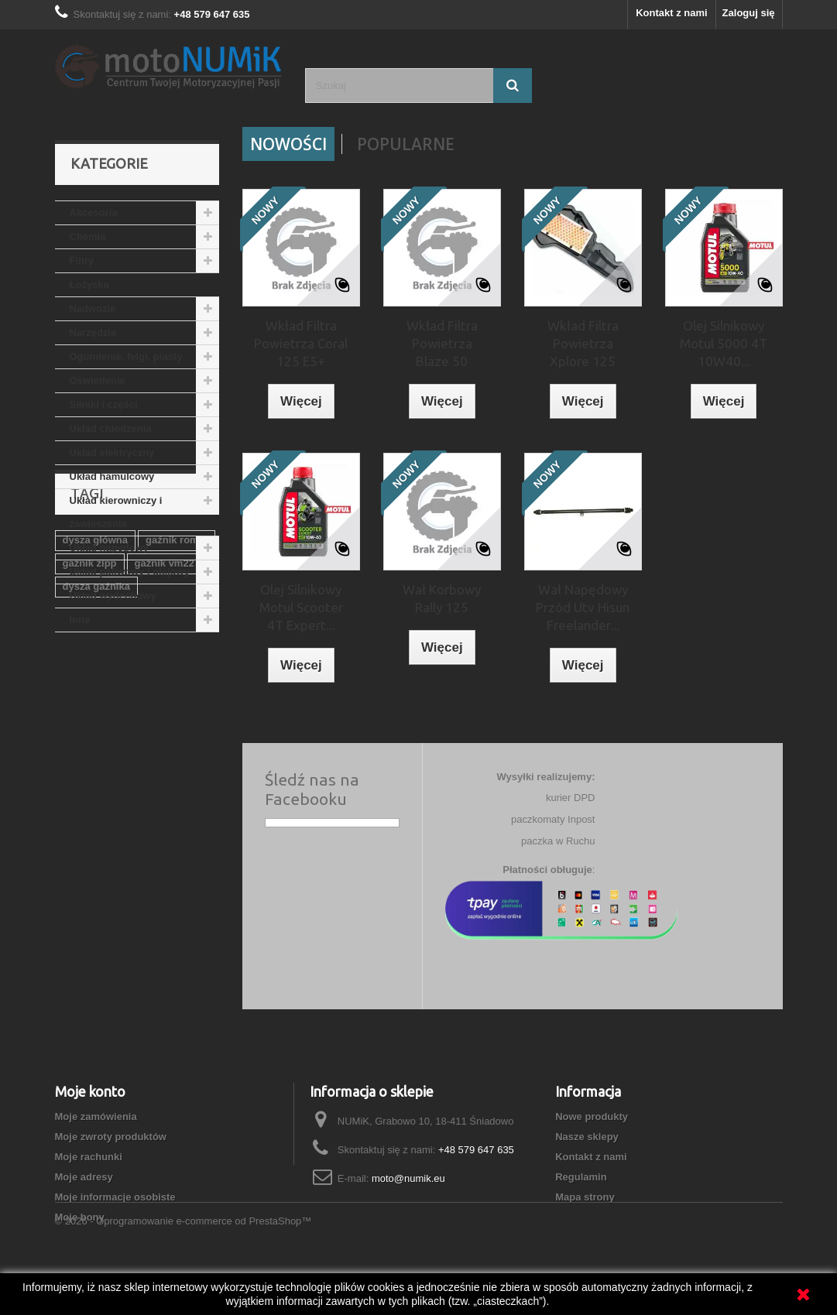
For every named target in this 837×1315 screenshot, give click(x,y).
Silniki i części (104, 404)
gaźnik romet (177, 725)
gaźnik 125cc (94, 818)
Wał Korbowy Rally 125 (442, 598)
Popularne (406, 144)
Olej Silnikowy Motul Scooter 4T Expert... (301, 607)
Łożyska (89, 284)
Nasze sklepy (587, 1136)
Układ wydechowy (113, 595)
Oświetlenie (97, 380)
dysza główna (96, 725)
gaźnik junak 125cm (110, 795)
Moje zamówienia (96, 1116)
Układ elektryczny (112, 452)
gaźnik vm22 (164, 749)
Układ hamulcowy (112, 476)
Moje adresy (84, 1177)
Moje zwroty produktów (110, 1136)
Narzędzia (93, 332)
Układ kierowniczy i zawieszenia (116, 512)
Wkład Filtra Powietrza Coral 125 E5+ (301, 343)
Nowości (288, 144)
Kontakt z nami (671, 13)
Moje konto (90, 1091)
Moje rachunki (88, 1157)
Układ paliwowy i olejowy (130, 571)
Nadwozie (93, 308)
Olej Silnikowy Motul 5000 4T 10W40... (723, 343)
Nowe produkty (591, 1116)
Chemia (88, 236)
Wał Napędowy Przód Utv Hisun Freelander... (582, 607)
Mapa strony (585, 1197)
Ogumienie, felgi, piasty (126, 356)
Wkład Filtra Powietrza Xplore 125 (583, 343)
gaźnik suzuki (175, 818)
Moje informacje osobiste (115, 1197)
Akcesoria (94, 212)
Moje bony (80, 1217)
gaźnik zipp (90, 749)
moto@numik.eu (408, 1178)
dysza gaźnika (96, 772)
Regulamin (580, 1177)
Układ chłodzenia (111, 428)
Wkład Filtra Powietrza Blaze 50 (442, 343)
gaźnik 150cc (94, 842)
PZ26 (154, 842)
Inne (80, 619)
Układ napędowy (109, 547)
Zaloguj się (748, 13)
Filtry (82, 260)
